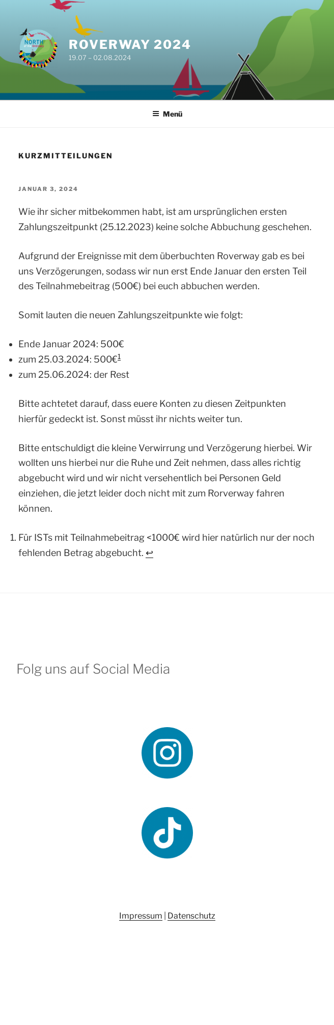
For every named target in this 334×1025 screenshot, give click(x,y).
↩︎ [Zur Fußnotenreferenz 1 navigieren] (149, 552)
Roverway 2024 (130, 44)
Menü (167, 113)
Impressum (140, 916)
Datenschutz (191, 916)
